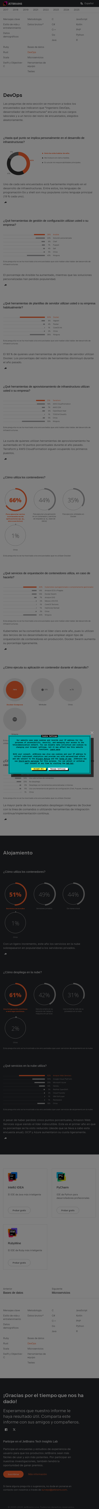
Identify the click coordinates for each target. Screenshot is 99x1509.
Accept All (39, 769)
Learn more (55, 749)
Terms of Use (65, 759)
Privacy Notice (43, 759)
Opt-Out (69, 763)
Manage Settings (58, 769)
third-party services (29, 761)
